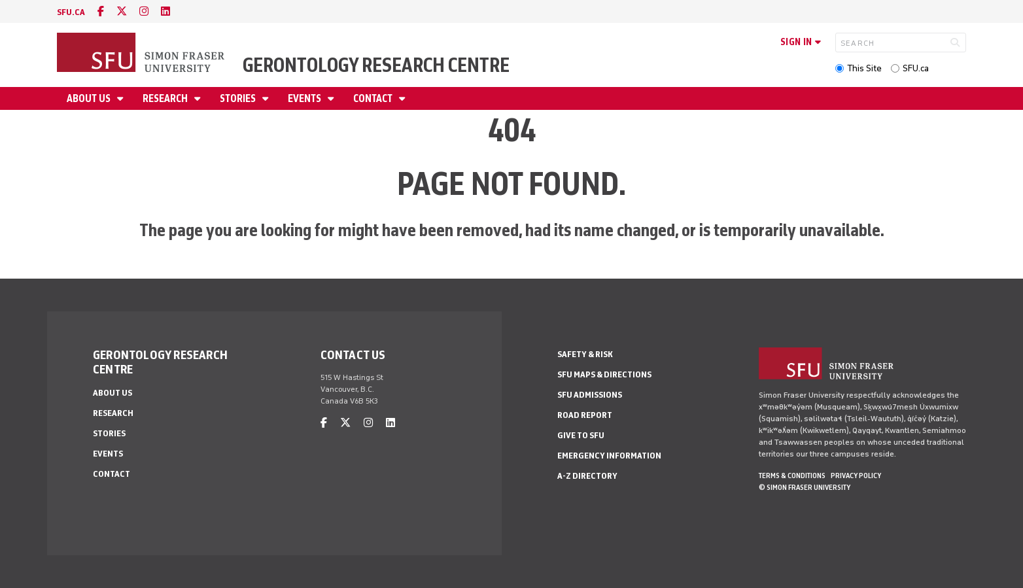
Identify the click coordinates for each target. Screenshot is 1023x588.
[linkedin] (165, 11)
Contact (373, 98)
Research (166, 98)
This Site (864, 68)
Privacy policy (856, 475)
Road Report (584, 415)
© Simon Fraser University (804, 487)
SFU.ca (916, 68)
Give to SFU (580, 435)
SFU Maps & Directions (604, 374)
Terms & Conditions (792, 475)
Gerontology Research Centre (376, 65)
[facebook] (100, 11)
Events (305, 98)
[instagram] (143, 11)
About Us (90, 98)
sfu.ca (71, 12)
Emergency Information (609, 455)
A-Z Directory (587, 475)
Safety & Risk (585, 354)
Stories (239, 98)
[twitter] (121, 11)
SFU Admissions (589, 394)
